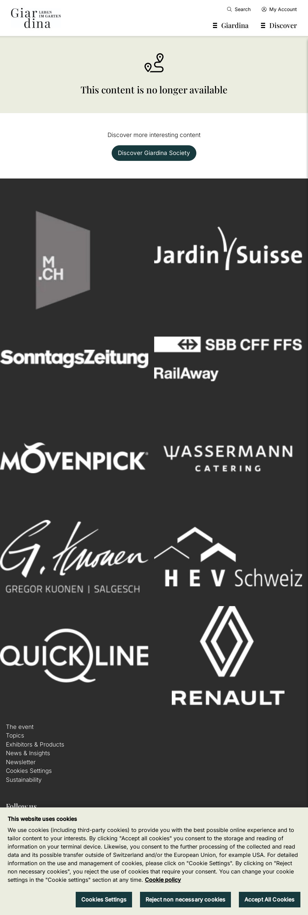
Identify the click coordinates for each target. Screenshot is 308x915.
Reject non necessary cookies (185, 899)
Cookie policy (163, 879)
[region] (154, 861)
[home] (36, 18)
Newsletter (21, 762)
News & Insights (28, 753)
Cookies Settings (29, 770)
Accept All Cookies (269, 899)
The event (20, 726)
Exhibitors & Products (35, 744)
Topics (15, 735)
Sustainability (23, 779)
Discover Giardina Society (154, 152)
